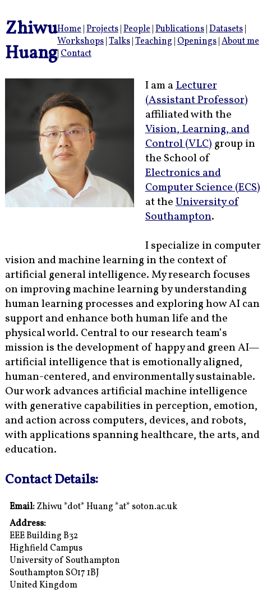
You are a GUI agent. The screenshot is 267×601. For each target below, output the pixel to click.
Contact (76, 54)
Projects (102, 29)
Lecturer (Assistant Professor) (196, 93)
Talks (119, 41)
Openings (197, 41)
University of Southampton (191, 209)
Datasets (226, 29)
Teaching (153, 41)
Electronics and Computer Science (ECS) (202, 180)
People (136, 29)
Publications (179, 29)
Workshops (80, 41)
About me (240, 41)
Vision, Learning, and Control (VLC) (197, 136)
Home (69, 29)
